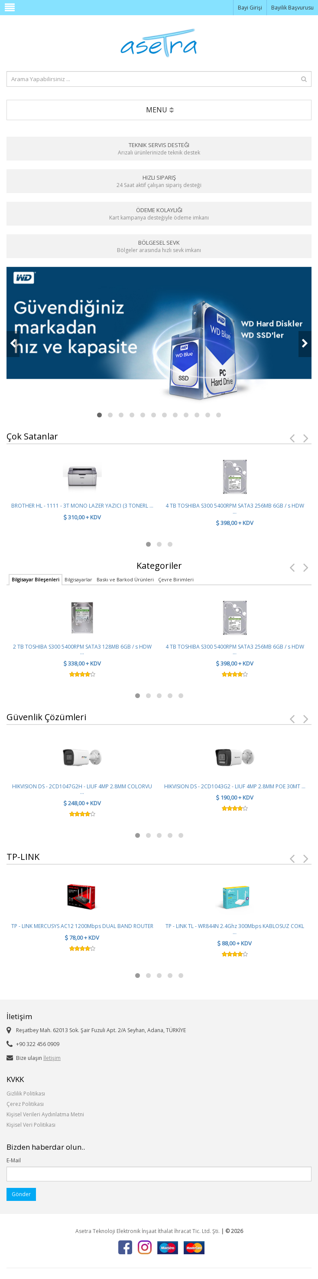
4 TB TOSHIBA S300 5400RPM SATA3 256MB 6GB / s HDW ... (234, 508)
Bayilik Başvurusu (292, 7)
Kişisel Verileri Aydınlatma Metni (45, 1114)
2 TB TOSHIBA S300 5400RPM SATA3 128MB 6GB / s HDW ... (82, 649)
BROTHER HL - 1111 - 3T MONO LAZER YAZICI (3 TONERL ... (82, 505)
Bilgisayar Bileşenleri (35, 579)
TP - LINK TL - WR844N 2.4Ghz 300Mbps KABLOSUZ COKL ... (234, 928)
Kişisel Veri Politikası (30, 1124)
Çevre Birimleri (176, 579)
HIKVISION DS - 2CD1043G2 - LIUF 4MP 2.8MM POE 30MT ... (234, 786)
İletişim (52, 1058)
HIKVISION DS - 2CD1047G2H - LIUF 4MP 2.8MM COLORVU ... (82, 789)
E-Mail (13, 1160)
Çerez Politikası (25, 1104)
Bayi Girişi (250, 7)
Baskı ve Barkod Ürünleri (125, 579)
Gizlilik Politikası (25, 1093)
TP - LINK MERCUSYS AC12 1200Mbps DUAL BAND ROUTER (82, 926)
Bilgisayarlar (78, 579)
